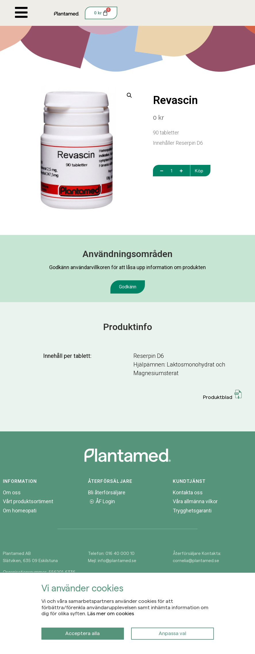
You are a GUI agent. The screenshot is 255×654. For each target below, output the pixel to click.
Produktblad (223, 395)
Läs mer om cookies (110, 613)
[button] (129, 95)
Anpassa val (172, 633)
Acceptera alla (82, 633)
